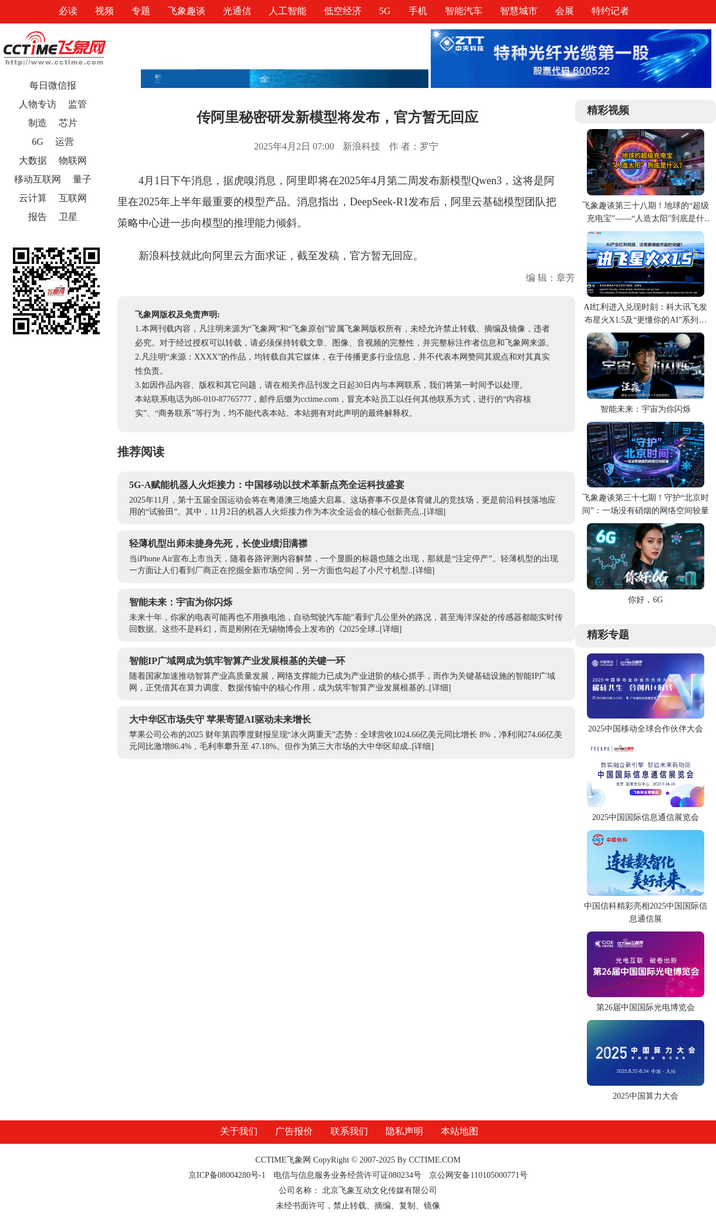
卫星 (68, 217)
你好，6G (645, 599)
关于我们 (239, 1131)
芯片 (68, 123)
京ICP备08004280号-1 (226, 1175)
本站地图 (459, 1131)
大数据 (33, 160)
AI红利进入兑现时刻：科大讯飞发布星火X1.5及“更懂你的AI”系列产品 (646, 320)
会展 (564, 11)
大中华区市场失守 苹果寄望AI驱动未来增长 (220, 719)
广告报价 (294, 1131)
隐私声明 (404, 1131)
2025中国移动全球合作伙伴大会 (645, 728)
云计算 (33, 198)
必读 (68, 11)
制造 (37, 123)
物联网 (73, 160)
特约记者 (610, 11)
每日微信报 (52, 85)
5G (385, 11)
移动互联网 (37, 179)
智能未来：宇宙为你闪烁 (180, 602)
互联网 (73, 198)
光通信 (237, 11)
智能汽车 (463, 11)
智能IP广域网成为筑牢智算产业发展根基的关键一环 (237, 661)
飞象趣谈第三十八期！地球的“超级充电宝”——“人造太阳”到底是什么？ (645, 218)
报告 (37, 217)
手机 (417, 11)
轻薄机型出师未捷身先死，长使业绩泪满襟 (218, 543)
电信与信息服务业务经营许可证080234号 (348, 1175)
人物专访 (37, 104)
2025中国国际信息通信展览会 (645, 817)
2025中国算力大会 (645, 1096)
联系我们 (349, 1131)
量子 (82, 179)
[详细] (434, 511)
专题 (140, 11)
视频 (104, 11)
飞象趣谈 (186, 11)
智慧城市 (519, 11)
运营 (64, 142)
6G (37, 142)
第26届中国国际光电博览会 (645, 1007)
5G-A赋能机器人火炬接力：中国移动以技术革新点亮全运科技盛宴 (266, 485)
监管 (77, 104)
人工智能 (287, 11)
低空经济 (343, 11)
